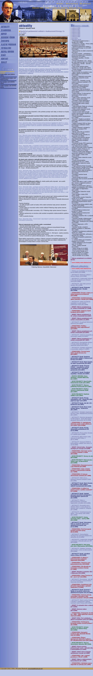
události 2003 (76, 35)
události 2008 (76, 28)
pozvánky (75, 38)
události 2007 (76, 29)
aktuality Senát (76, 39)
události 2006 (76, 31)
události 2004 (76, 33)
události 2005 (76, 32)
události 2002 (76, 36)
